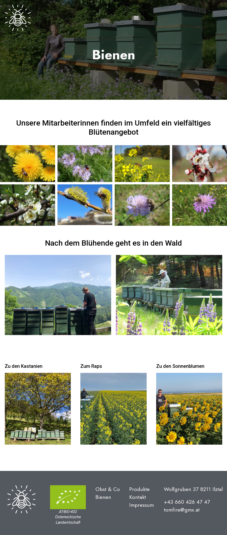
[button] (136, 18)
